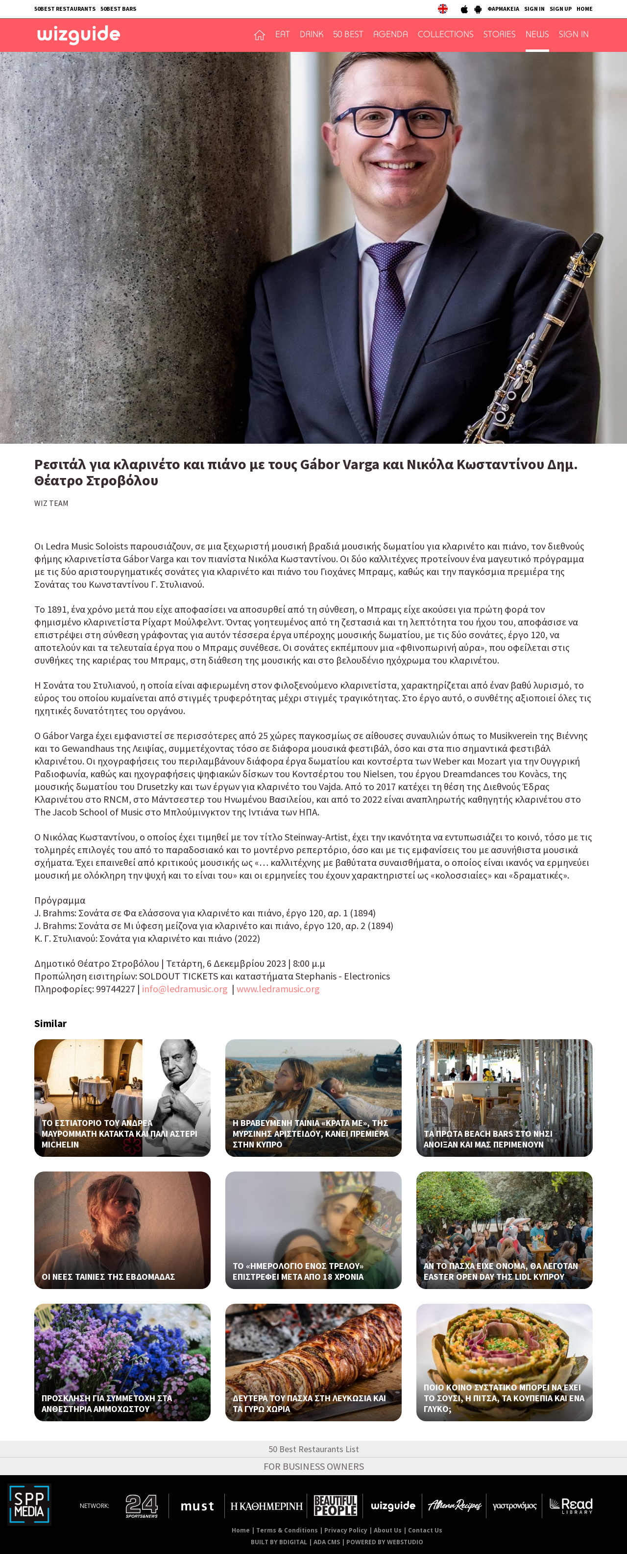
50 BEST (348, 35)
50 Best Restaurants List (313, 1449)
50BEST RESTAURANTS (65, 8)
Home (241, 1530)
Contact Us (425, 1530)
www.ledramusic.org (278, 988)
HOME (585, 8)
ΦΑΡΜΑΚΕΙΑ (503, 8)
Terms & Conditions (287, 1530)
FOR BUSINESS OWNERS (314, 1466)
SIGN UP (561, 8)
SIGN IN (534, 8)
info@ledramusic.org (185, 988)
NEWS (537, 35)
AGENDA (390, 35)
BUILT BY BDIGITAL (279, 1542)
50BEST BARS (118, 8)
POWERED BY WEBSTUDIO (384, 1542)
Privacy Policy (345, 1530)
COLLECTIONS (446, 35)
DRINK (311, 35)
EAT (282, 35)
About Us (388, 1530)
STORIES (499, 35)
